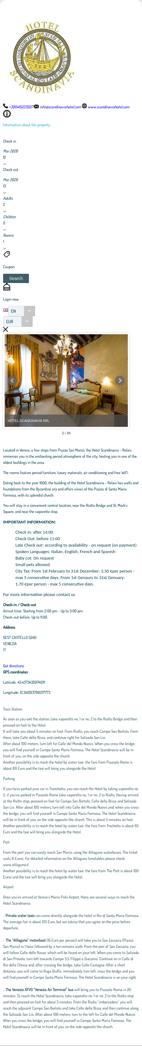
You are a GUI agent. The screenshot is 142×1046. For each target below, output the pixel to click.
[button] (16, 278)
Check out (10, 169)
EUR (9, 321)
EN (13, 311)
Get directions (13, 665)
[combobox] (21, 311)
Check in (9, 141)
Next (120, 380)
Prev (13, 380)
